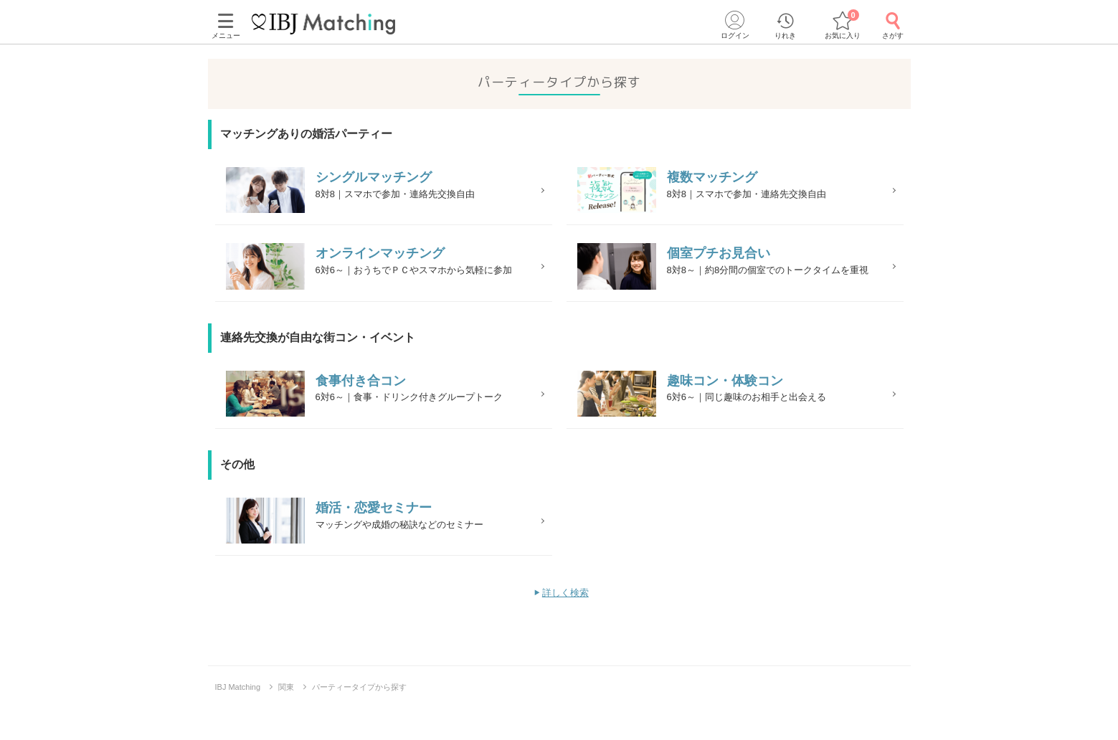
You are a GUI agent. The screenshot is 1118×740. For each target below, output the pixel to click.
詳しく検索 (565, 623)
